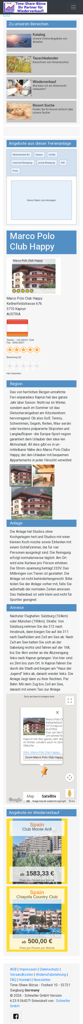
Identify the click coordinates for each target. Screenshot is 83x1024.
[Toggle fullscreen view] (69, 700)
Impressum (28, 969)
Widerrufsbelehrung (51, 974)
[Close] (57, 712)
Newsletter (42, 980)
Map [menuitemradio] (30, 796)
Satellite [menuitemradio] (49, 796)
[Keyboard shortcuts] (28, 801)
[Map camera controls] (69, 777)
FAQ (13, 980)
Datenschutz (49, 969)
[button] (41, 771)
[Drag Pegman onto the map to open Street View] (69, 793)
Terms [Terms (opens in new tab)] (72, 801)
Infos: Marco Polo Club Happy (41, 752)
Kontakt (25, 980)
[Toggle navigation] (73, 7)
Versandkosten (21, 974)
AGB (13, 969)
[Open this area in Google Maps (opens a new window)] (15, 800)
